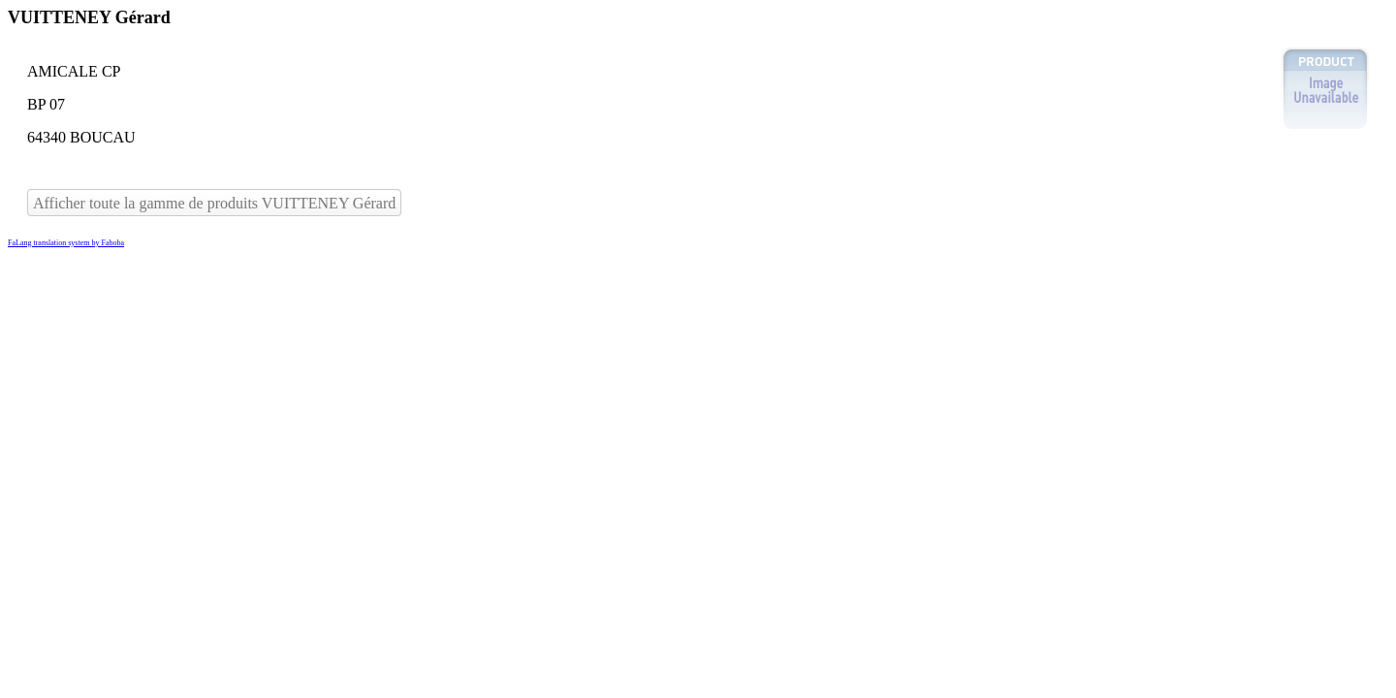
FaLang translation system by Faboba (66, 242)
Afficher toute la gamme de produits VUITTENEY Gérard (214, 203)
